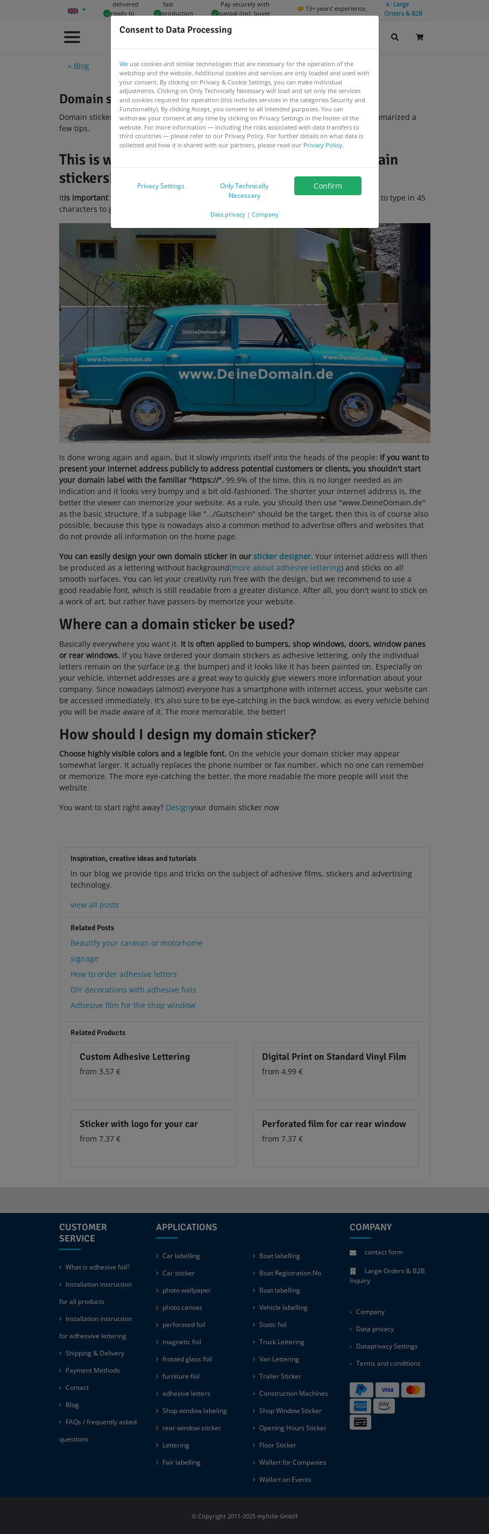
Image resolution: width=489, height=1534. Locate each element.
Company (265, 214)
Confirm (328, 186)
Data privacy (227, 214)
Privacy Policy (322, 145)
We (123, 64)
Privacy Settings (161, 185)
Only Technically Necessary (244, 190)
